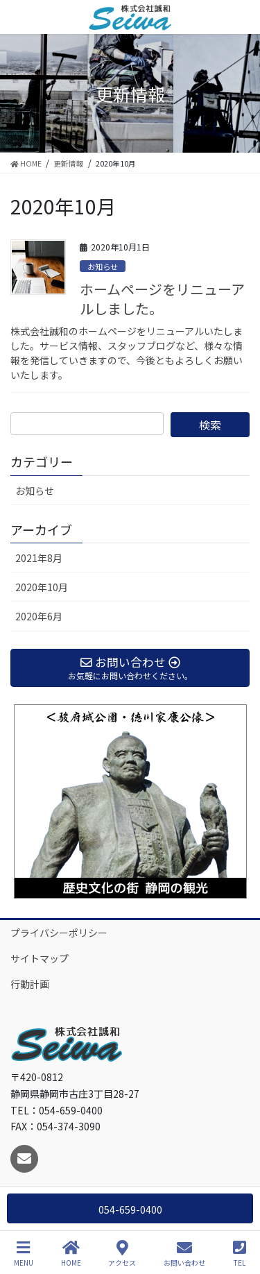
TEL (239, 1253)
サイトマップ (39, 958)
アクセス (122, 1253)
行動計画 (29, 984)
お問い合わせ (184, 1253)
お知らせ (102, 266)
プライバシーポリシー (58, 933)
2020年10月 (41, 587)
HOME (71, 1253)
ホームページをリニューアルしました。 (162, 298)
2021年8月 (38, 558)
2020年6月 (38, 616)
